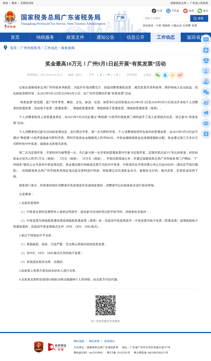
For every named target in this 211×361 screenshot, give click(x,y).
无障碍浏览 (26, 3)
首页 (15, 37)
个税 (158, 25)
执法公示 (205, 61)
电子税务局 (205, 71)
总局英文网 (205, 40)
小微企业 (176, 25)
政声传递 (205, 113)
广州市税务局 (30, 48)
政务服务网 (205, 50)
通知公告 (105, 37)
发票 (194, 25)
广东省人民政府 (199, 3)
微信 (205, 92)
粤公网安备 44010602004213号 (151, 352)
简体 (5, 3)
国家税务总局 (178, 3)
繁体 (14, 3)
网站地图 (79, 341)
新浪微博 (205, 103)
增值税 (166, 25)
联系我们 (109, 341)
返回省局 (196, 37)
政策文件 (75, 37)
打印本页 (132, 74)
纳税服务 (45, 37)
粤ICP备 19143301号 (118, 352)
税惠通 (205, 82)
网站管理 (94, 341)
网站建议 (205, 124)
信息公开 (136, 37)
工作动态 (166, 37)
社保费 (187, 25)
